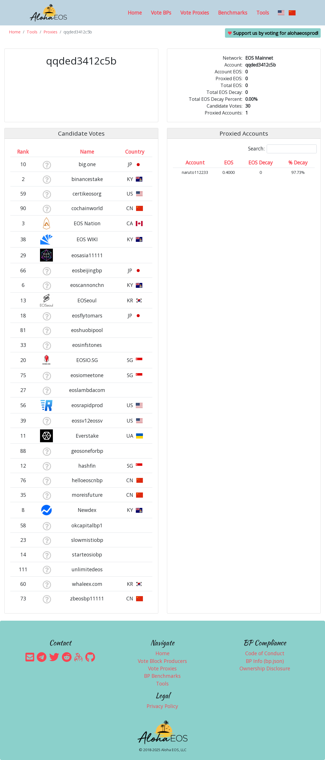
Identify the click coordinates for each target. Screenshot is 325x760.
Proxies (50, 32)
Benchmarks (232, 12)
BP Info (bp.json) (265, 661)
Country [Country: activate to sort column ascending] (134, 151)
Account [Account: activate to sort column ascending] (195, 162)
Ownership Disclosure (265, 668)
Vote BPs (161, 12)
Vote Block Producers (162, 661)
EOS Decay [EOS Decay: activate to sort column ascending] (260, 162)
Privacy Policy (162, 706)
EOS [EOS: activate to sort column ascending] (228, 162)
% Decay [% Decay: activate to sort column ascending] (298, 162)
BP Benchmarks (162, 675)
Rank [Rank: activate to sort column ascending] (23, 151)
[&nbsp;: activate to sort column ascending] (46, 151)
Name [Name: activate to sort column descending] (87, 151)
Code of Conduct (264, 653)
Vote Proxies (194, 12)
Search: (282, 148)
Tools (262, 12)
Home (135, 12)
